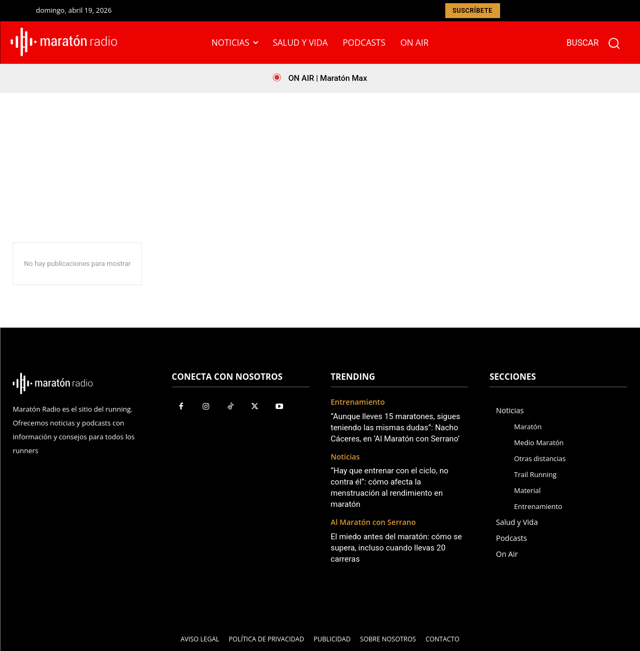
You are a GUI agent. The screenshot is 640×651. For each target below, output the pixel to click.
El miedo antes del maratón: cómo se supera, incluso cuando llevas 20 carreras (396, 548)
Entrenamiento (358, 402)
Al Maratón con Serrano (373, 522)
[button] (598, 43)
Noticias (345, 457)
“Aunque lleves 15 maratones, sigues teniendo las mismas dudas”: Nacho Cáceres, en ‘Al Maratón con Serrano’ (395, 428)
